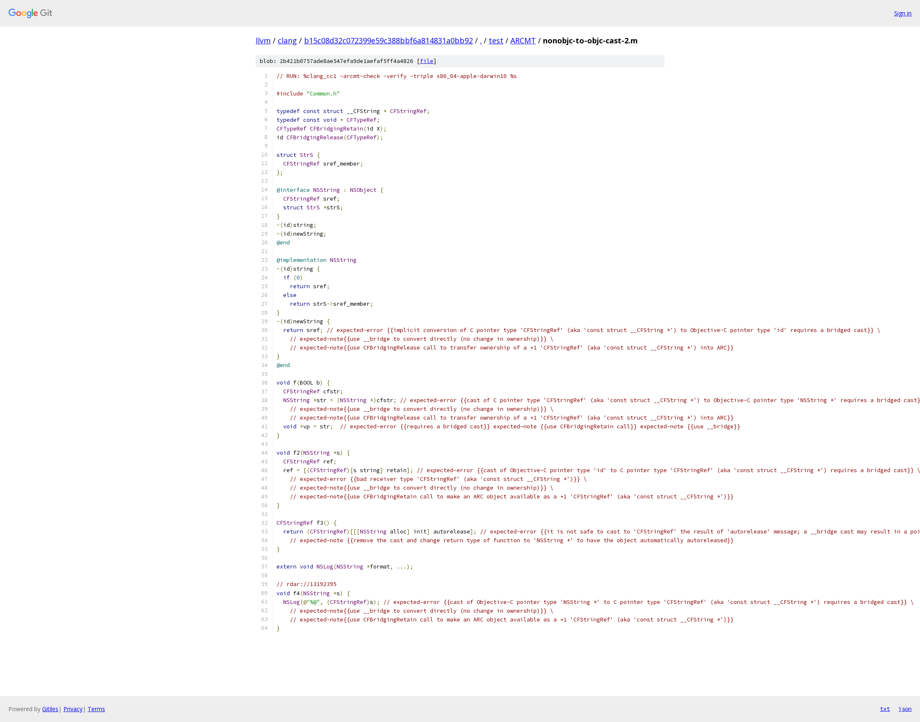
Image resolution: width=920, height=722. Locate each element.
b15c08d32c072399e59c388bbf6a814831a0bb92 (388, 40)
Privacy (73, 709)
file (426, 61)
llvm (263, 40)
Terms (96, 709)
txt (885, 708)
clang (287, 40)
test (496, 40)
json (905, 708)
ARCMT (523, 40)
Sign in (903, 13)
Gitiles (50, 709)
